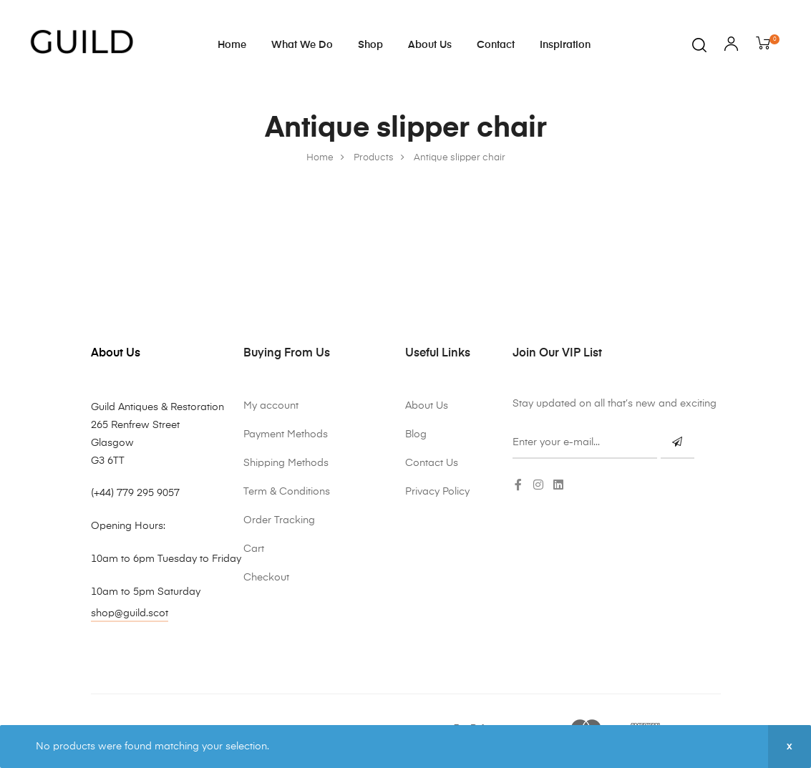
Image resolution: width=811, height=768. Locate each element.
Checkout (266, 578)
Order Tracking (279, 520)
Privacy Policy (437, 492)
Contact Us (431, 463)
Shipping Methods (286, 463)
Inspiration (565, 45)
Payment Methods (285, 434)
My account (270, 406)
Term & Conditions (286, 492)
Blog (416, 434)
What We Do (302, 45)
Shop (370, 45)
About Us (430, 45)
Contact (496, 45)
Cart (253, 549)
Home (232, 45)
